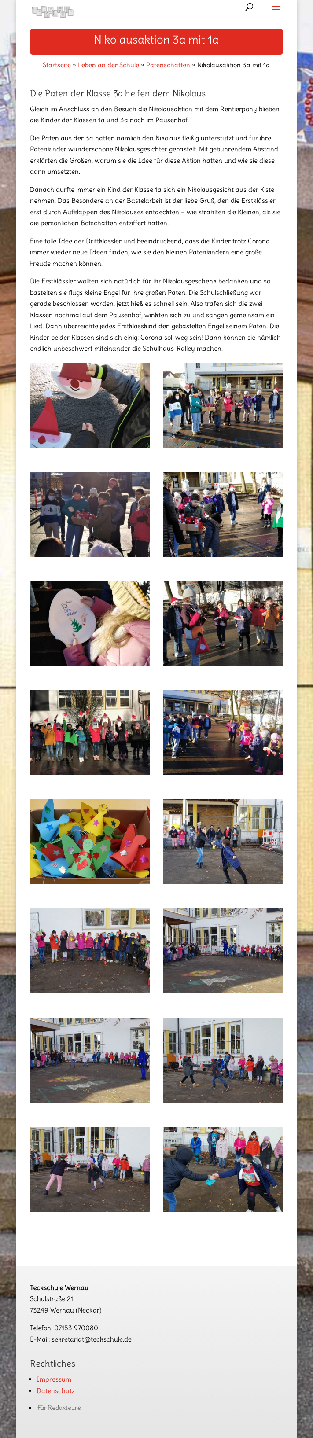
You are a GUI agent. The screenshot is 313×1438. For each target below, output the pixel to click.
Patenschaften (168, 65)
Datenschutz (56, 1391)
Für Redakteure (59, 1408)
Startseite (57, 65)
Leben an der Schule (108, 65)
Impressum (54, 1379)
